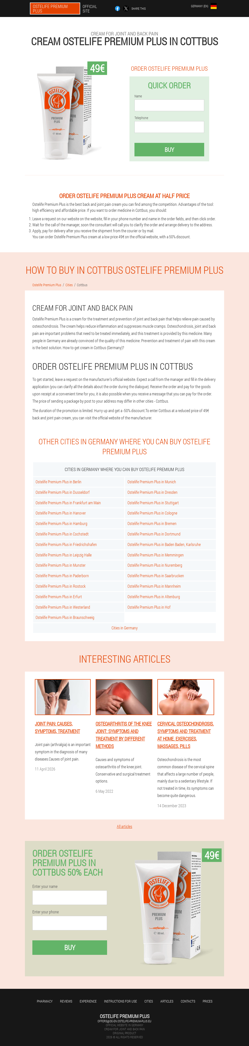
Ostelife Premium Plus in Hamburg (61, 523)
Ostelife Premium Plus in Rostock (61, 586)
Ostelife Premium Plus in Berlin (58, 481)
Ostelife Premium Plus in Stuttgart (153, 502)
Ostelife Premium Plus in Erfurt (59, 596)
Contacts (188, 1001)
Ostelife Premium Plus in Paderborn (62, 575)
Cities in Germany (125, 627)
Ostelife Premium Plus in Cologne (152, 513)
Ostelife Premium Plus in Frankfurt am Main (68, 502)
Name (138, 96)
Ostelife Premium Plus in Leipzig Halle (64, 554)
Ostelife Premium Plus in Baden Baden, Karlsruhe (164, 544)
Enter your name (45, 886)
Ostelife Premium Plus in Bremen (152, 523)
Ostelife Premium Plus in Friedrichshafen (66, 544)
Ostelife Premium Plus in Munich (151, 481)
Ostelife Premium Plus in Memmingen (155, 554)
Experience (88, 1001)
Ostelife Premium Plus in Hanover (61, 513)
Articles (166, 1001)
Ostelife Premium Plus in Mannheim (154, 586)
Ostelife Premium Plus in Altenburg (153, 596)
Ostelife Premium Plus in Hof (149, 607)
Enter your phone (45, 912)
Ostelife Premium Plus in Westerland (63, 607)
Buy (169, 150)
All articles (124, 826)
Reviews (66, 1001)
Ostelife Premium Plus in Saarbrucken (155, 575)
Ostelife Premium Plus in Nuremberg (154, 565)
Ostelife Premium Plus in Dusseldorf (63, 492)
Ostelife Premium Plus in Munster (61, 565)
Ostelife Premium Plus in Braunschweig (65, 617)
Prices (207, 1001)
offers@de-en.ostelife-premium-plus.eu (124, 1021)
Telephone (141, 118)
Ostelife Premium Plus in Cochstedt (62, 533)
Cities (148, 1001)
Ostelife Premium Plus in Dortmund (154, 533)
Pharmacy (45, 1001)
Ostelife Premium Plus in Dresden (152, 492)
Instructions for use (120, 1001)
